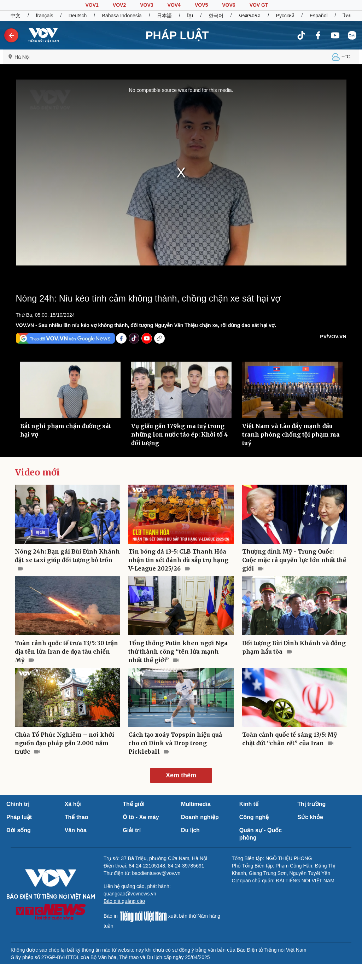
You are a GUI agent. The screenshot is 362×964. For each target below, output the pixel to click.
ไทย (347, 15)
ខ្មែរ (190, 15)
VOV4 (174, 5)
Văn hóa (76, 830)
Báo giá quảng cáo (124, 901)
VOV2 (119, 5)
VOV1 (91, 5)
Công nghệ (254, 817)
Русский (285, 15)
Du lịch (190, 830)
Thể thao (76, 817)
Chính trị (17, 804)
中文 (16, 15)
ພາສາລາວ (250, 15)
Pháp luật (19, 817)
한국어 (216, 15)
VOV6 (228, 5)
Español (319, 15)
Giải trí (132, 830)
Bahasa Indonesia (122, 15)
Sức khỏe (310, 817)
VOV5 (201, 5)
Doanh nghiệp (200, 817)
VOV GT (259, 5)
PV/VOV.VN (333, 336)
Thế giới (134, 804)
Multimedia (196, 804)
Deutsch (78, 15)
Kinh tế (248, 804)
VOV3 (146, 5)
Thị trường (311, 804)
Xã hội (73, 804)
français (44, 15)
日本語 (164, 15)
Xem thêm (181, 775)
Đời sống (18, 830)
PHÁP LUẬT (177, 35)
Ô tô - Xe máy (141, 817)
